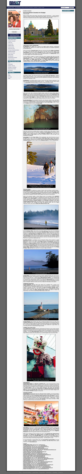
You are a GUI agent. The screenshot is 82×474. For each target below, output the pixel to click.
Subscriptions (10, 70)
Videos (9, 78)
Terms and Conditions (27, 472)
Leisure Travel (35, 472)
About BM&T (10, 64)
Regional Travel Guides (12, 68)
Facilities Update (11, 45)
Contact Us (60, 472)
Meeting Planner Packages (12, 57)
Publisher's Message (11, 65)
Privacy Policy (42, 472)
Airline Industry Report (12, 39)
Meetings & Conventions (12, 67)
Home (9, 62)
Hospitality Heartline (11, 51)
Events (9, 75)
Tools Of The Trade (11, 48)
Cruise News (10, 42)
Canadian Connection (27, 10)
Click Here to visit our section (14, 35)
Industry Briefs (10, 54)
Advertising (55, 472)
